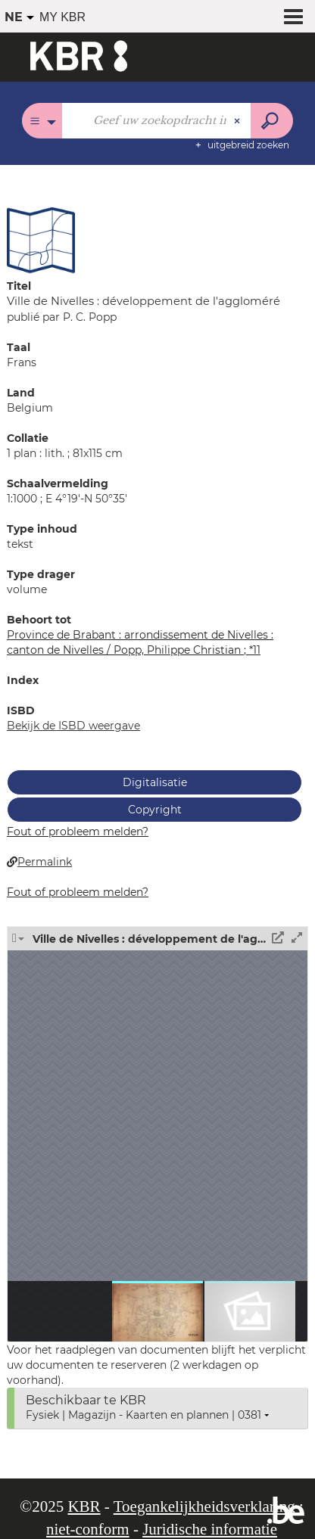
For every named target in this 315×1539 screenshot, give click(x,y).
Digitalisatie (155, 782)
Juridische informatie (209, 1529)
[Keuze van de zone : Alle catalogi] (42, 120)
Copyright (155, 809)
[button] (41, 240)
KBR (83, 1506)
